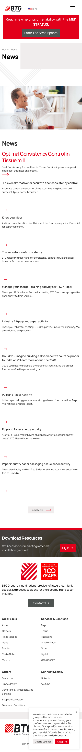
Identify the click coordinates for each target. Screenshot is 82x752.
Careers (6, 631)
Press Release (9, 636)
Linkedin (45, 678)
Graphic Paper (48, 642)
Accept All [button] (62, 741)
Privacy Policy (9, 683)
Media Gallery (9, 654)
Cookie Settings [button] (43, 741)
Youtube (45, 683)
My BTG (6, 659)
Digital (44, 654)
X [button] (76, 712)
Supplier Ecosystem (12, 699)
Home (5, 49)
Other (44, 648)
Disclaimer (7, 678)
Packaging (46, 636)
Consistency (48, 659)
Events (5, 648)
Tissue (44, 631)
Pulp (43, 625)
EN (32, 9)
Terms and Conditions (13, 705)
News (5, 642)
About (5, 625)
